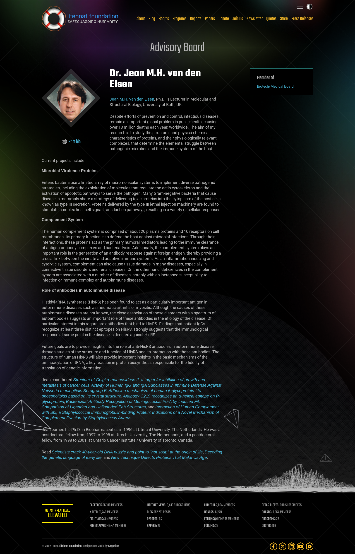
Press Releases (302, 19)
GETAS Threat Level (57, 514)
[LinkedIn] (291, 546)
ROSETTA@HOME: (100, 526)
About (141, 19)
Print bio (71, 141)
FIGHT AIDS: (97, 519)
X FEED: (94, 512)
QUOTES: (266, 526)
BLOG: (150, 512)
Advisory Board (177, 48)
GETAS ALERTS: (270, 505)
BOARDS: (267, 512)
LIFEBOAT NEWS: (156, 505)
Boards (164, 19)
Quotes (271, 19)
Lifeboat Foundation (70, 546)
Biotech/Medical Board (275, 86)
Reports (195, 19)
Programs (179, 19)
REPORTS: (152, 519)
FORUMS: (209, 526)
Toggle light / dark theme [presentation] (309, 7)
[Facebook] (273, 546)
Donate (223, 19)
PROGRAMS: (269, 519)
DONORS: (209, 512)
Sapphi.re (113, 546)
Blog (152, 19)
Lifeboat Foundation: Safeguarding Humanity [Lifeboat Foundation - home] (80, 18)
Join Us (238, 19)
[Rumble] (309, 546)
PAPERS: (152, 526)
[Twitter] (282, 546)
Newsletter (255, 19)
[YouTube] (300, 546)
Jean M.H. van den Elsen (132, 99)
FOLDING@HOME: (214, 519)
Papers (210, 19)
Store (284, 19)
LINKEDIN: (210, 505)
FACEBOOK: (96, 505)
